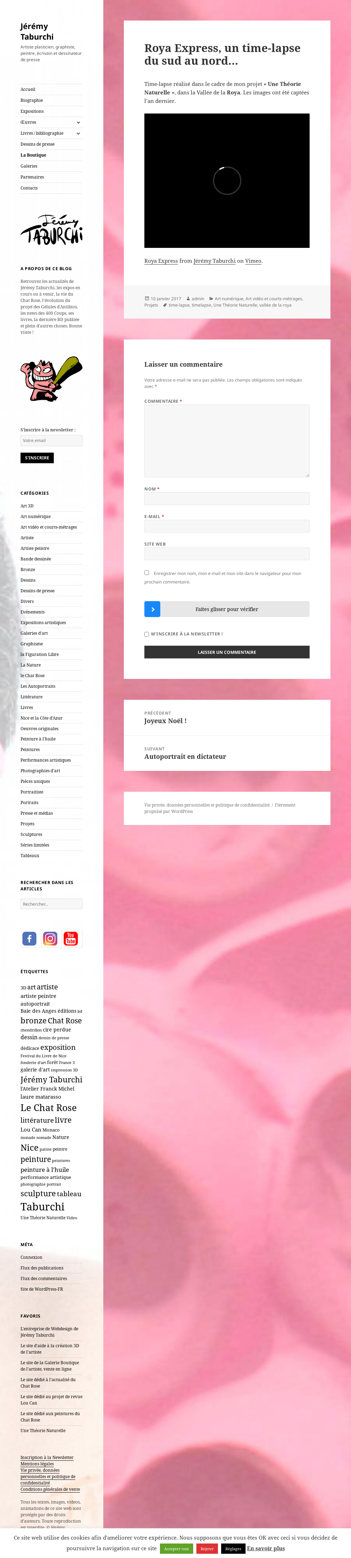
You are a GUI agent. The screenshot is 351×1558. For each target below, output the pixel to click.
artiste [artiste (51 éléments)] (47, 987)
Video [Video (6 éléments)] (72, 1217)
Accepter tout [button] (176, 1548)
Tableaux (30, 856)
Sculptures (31, 834)
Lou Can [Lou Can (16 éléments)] (31, 1129)
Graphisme (32, 644)
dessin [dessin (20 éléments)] (29, 1037)
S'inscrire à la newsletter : (48, 430)
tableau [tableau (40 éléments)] (69, 1193)
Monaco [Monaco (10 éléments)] (51, 1130)
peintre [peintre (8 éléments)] (60, 1149)
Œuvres (28, 122)
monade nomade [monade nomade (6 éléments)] (36, 1137)
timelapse (201, 305)
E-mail (154, 516)
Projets (27, 824)
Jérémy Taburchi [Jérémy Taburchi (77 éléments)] (51, 1079)
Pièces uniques (35, 781)
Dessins (28, 580)
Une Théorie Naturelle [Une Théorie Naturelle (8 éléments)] (43, 1217)
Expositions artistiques (43, 623)
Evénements (33, 612)
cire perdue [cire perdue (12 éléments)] (57, 1030)
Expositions (32, 111)
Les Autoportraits (38, 686)
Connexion (31, 1257)
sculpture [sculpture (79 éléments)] (38, 1193)
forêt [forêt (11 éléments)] (52, 1062)
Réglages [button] (233, 1548)
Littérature (31, 697)
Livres (27, 707)
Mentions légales (37, 1464)
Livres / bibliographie (42, 133)
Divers (27, 601)
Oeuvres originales (39, 729)
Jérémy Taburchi (37, 31)
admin (198, 299)
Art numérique (36, 516)
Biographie (32, 100)
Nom (152, 489)
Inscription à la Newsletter (47, 1457)
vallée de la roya (275, 305)
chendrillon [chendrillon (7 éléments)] (31, 1030)
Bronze (28, 569)
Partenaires (32, 177)
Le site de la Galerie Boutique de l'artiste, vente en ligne (50, 1366)
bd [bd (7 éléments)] (79, 1011)
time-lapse (179, 305)
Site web (155, 544)
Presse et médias (37, 813)
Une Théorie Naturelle (43, 1431)
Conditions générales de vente (50, 1489)
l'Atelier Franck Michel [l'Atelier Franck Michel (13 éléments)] (47, 1088)
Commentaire (163, 401)
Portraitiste (32, 792)
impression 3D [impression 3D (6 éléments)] (64, 1070)
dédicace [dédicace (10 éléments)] (30, 1048)
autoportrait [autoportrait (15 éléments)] (35, 1003)
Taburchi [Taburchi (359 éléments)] (42, 1206)
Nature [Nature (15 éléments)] (60, 1137)
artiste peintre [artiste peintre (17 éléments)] (38, 995)
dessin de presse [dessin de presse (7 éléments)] (54, 1037)
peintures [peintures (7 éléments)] (61, 1160)
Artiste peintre (35, 548)
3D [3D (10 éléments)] (23, 987)
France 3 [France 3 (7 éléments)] (67, 1062)
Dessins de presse (37, 144)
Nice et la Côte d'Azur (42, 718)
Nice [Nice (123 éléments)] (30, 1147)
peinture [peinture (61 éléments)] (36, 1159)
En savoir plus (266, 1548)
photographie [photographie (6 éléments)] (33, 1184)
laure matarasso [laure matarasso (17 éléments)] (41, 1096)
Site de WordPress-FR (42, 1289)
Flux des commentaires (44, 1278)
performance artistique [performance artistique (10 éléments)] (46, 1177)
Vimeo (253, 260)
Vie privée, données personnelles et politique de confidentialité (48, 1476)
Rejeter (207, 1548)
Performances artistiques (46, 760)
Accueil (28, 89)
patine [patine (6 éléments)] (46, 1149)
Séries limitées (35, 845)
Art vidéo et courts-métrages (49, 527)
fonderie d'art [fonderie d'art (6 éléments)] (33, 1062)
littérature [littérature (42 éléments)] (37, 1120)
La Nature (31, 665)
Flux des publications (42, 1268)
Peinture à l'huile (38, 739)
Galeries (29, 166)
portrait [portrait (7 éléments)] (54, 1184)
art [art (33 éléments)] (31, 987)
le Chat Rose (33, 676)
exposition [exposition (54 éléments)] (58, 1047)
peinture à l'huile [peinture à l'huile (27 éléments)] (45, 1169)
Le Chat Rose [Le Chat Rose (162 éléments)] (49, 1107)
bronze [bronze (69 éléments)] (34, 1020)
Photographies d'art (40, 771)
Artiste (27, 538)
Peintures (30, 749)
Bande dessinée (36, 559)
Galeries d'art (34, 633)
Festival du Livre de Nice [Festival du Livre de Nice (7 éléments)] (44, 1055)
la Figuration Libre (40, 654)
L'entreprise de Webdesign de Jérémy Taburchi (49, 1332)
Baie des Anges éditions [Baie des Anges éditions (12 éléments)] (48, 1011)
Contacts (29, 188)
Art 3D (27, 506)
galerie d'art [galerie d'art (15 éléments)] (35, 1069)
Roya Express (161, 260)
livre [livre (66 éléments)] (63, 1120)
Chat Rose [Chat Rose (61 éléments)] (65, 1020)
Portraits (29, 803)
